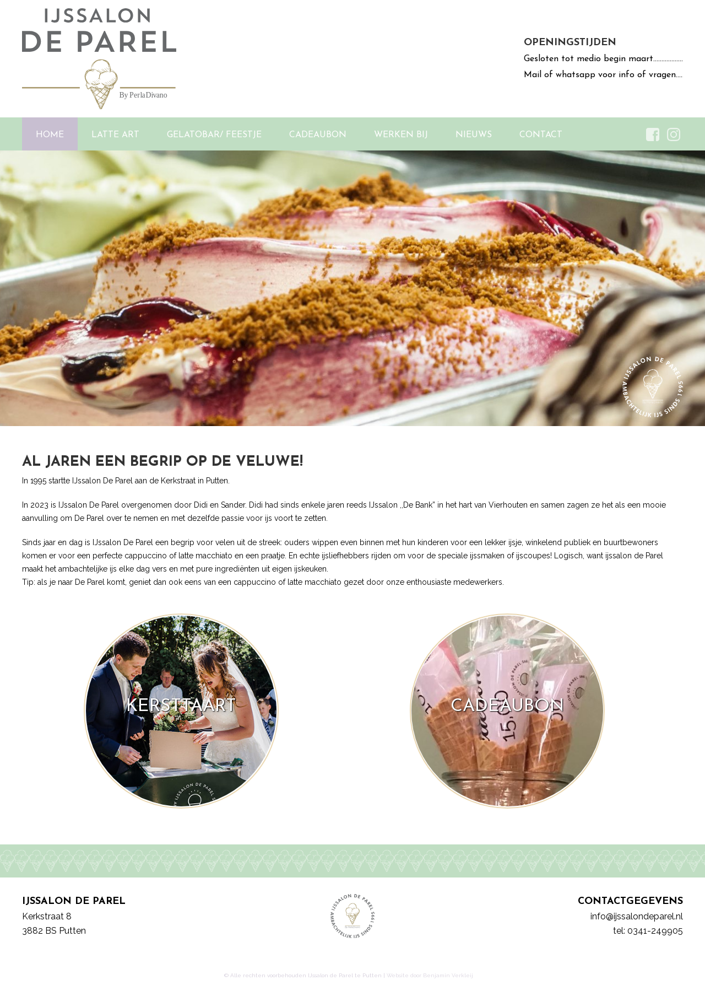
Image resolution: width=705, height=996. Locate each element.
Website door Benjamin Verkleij (430, 975)
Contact (540, 135)
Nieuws (473, 135)
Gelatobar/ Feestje (214, 135)
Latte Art (115, 135)
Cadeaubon (317, 135)
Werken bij (401, 135)
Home (50, 135)
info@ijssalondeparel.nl (636, 916)
